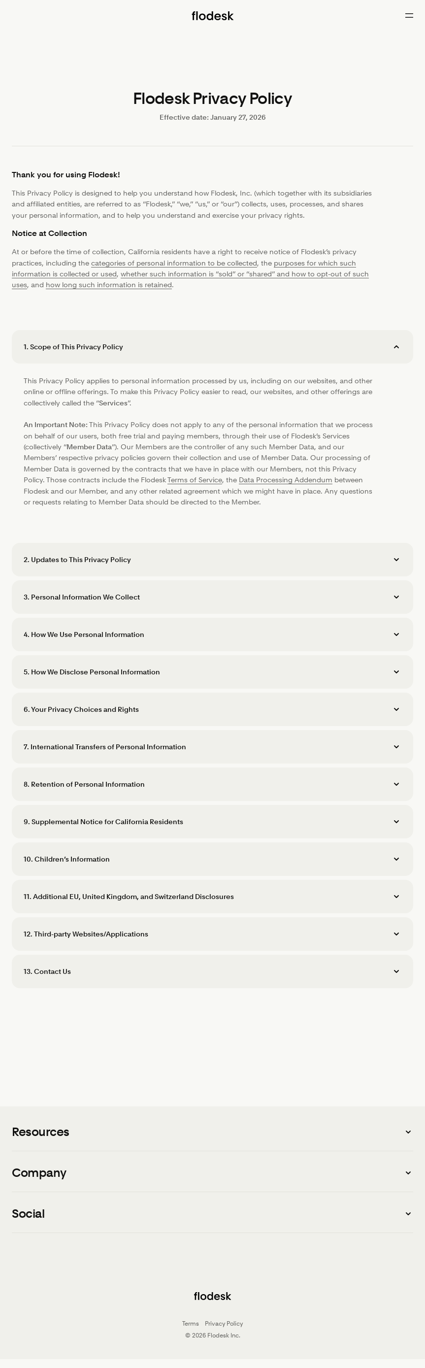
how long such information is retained (109, 285)
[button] (212, 347)
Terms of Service (194, 480)
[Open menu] (409, 16)
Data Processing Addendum (285, 480)
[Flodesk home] (212, 15)
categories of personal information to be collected (174, 263)
